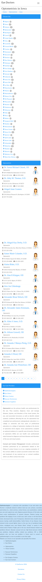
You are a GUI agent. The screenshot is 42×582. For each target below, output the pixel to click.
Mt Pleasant (9, 99)
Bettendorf (9, 30)
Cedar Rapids (9, 38)
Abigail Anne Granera (13, 189)
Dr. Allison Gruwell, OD (14, 332)
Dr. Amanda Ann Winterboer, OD (17, 365)
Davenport (8, 52)
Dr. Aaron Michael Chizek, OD (16, 167)
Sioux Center (9, 129)
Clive (6, 41)
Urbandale (8, 143)
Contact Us (21, 574)
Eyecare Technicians (10, 399)
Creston (7, 49)
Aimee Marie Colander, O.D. (15, 253)
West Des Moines (11, 157)
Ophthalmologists (9, 390)
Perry (7, 116)
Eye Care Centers (10, 560)
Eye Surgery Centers (11, 557)
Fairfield (7, 66)
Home (5, 12)
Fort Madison (9, 71)
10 (28, 378)
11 (31, 378)
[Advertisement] (21, 220)
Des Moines (9, 60)
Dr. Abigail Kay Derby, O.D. (15, 242)
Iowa (21, 12)
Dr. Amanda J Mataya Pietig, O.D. (17, 343)
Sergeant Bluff (9, 121)
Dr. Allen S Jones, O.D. (13, 321)
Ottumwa (8, 110)
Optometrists (13, 12)
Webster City (9, 154)
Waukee (7, 149)
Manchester (8, 88)
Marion (7, 91)
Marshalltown (9, 94)
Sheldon (7, 124)
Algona (7, 22)
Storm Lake (8, 141)
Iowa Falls (8, 82)
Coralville (8, 44)
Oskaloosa (8, 107)
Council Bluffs (10, 47)
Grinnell (7, 74)
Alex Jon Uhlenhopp (12, 286)
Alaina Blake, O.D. (11, 264)
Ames (7, 24)
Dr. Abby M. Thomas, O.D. (15, 178)
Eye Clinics (7, 393)
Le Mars (7, 85)
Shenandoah (9, 127)
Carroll (7, 35)
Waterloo (8, 146)
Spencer (7, 135)
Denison (7, 58)
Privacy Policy (21, 579)
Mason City (8, 96)
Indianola (8, 77)
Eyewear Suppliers (9, 402)
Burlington (8, 33)
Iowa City (8, 80)
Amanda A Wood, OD (12, 354)
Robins (7, 118)
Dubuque (8, 63)
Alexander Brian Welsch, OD (15, 297)
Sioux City (8, 132)
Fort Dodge (8, 69)
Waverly (7, 152)
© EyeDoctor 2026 (21, 564)
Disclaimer (21, 569)
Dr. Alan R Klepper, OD (13, 275)
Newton (7, 105)
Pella (6, 113)
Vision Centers (8, 396)
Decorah (7, 55)
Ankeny (8, 27)
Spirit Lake (8, 138)
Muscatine (8, 102)
